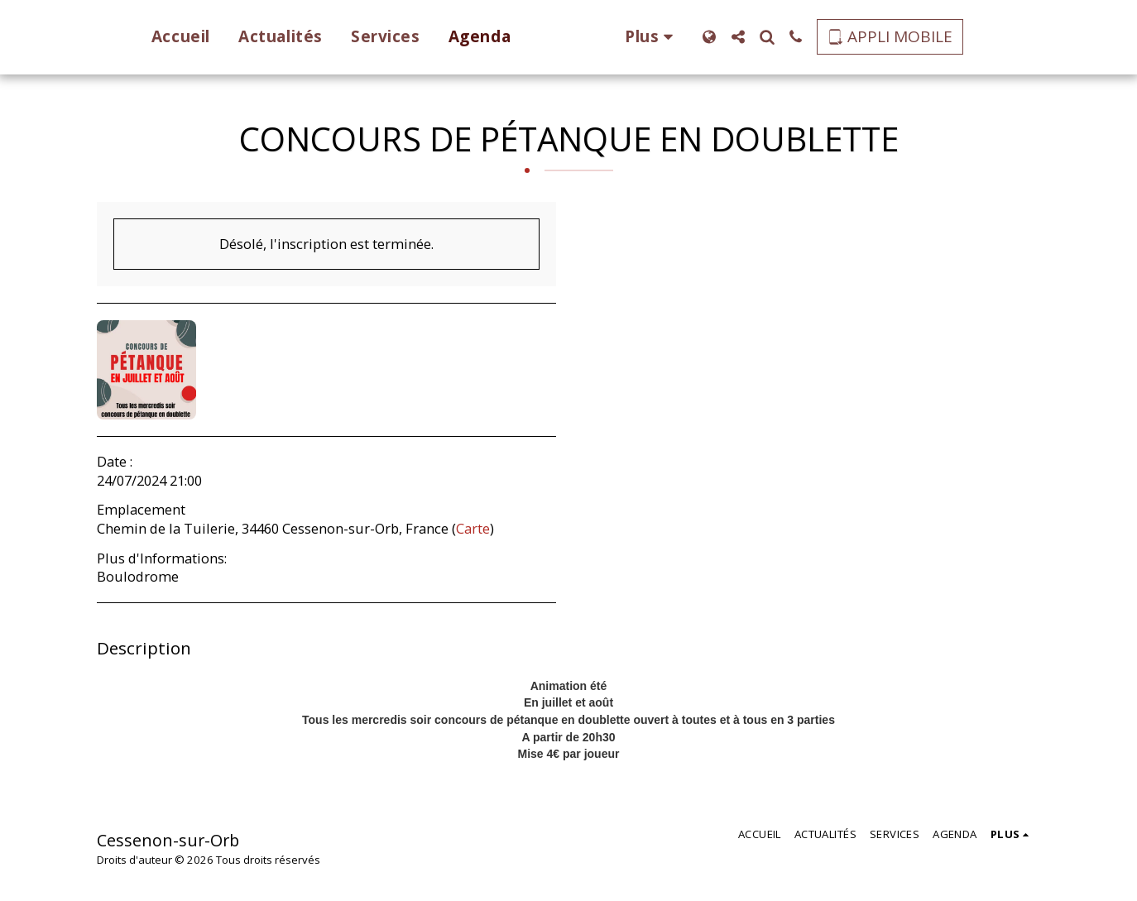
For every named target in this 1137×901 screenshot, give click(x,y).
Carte (473, 528)
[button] (762, 37)
